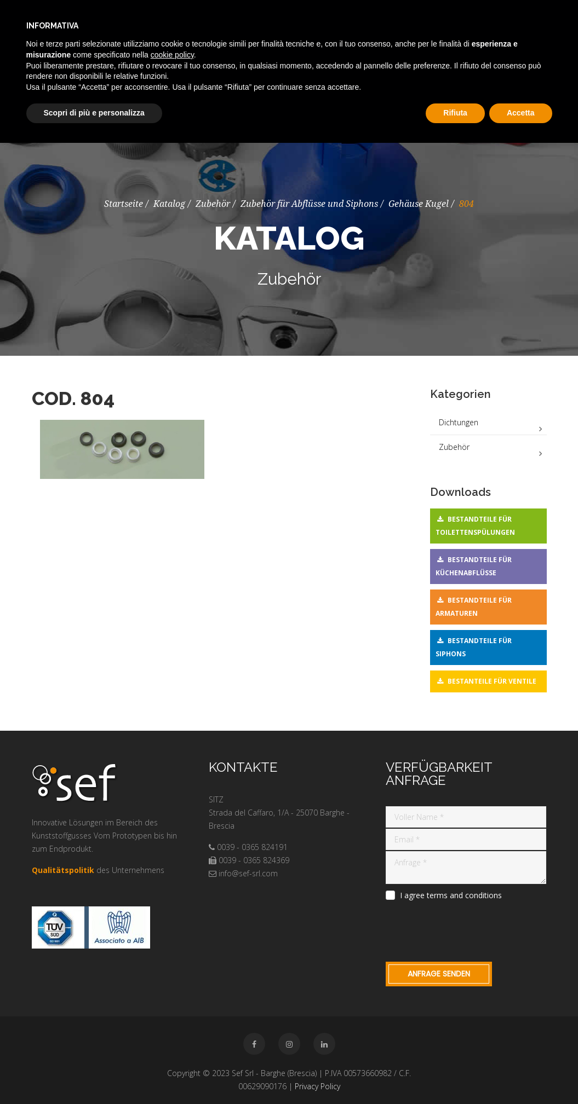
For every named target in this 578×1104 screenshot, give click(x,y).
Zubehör (213, 204)
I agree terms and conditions (451, 895)
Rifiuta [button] (455, 112)
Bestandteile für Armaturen (474, 607)
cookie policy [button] (172, 54)
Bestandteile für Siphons (474, 647)
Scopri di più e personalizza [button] (94, 112)
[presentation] (469, 929)
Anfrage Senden (439, 973)
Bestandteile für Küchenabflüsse (474, 566)
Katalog (169, 204)
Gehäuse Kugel (418, 204)
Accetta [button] (521, 112)
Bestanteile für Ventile (492, 681)
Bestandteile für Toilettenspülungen (475, 526)
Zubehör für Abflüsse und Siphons (309, 204)
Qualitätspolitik (63, 870)
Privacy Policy (317, 1086)
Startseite (123, 204)
